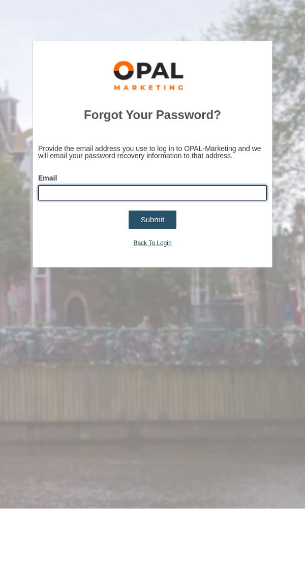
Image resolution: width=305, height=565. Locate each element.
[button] (153, 220)
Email (48, 178)
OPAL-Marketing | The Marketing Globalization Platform (148, 76)
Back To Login (152, 243)
